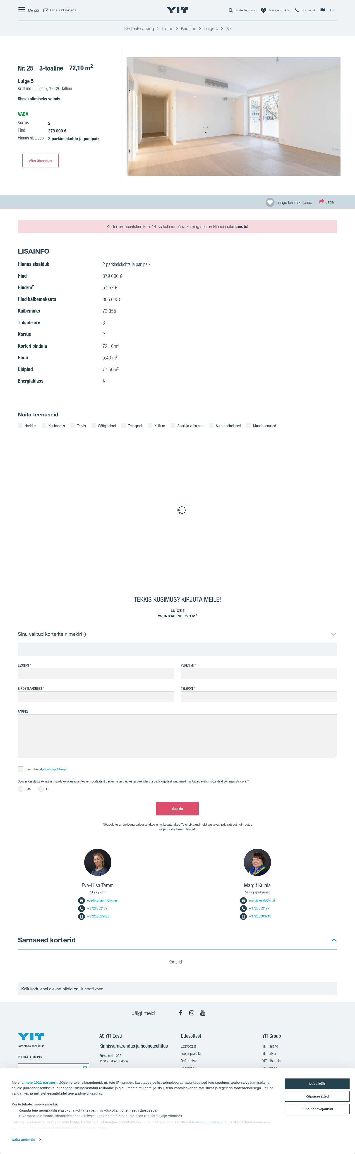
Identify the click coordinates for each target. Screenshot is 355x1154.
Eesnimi (23, 665)
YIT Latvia (269, 1054)
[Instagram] (191, 1013)
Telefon (187, 688)
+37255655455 (93, 916)
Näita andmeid (23, 1140)
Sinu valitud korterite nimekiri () (52, 634)
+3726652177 (93, 908)
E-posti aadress (30, 688)
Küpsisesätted (317, 1096)
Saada (177, 808)
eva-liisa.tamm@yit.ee (98, 900)
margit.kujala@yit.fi (257, 900)
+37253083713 (255, 916)
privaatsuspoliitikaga (54, 769)
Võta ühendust (40, 160)
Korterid (178, 962)
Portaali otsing (30, 1057)
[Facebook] (180, 1013)
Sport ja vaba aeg (190, 425)
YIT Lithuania (271, 1061)
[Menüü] (28, 10)
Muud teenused (264, 425)
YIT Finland (270, 1047)
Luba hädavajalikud (317, 1109)
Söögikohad (107, 425)
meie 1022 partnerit (41, 1082)
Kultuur (159, 425)
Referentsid (189, 1061)
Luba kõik (317, 1084)
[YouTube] (202, 1013)
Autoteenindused (228, 425)
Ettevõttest (188, 1047)
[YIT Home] (177, 10)
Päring (23, 711)
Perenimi (187, 665)
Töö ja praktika (191, 1054)
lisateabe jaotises (207, 1122)
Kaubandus (56, 425)
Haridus (30, 425)
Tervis (81, 425)
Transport (135, 425)
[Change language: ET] (328, 10)
